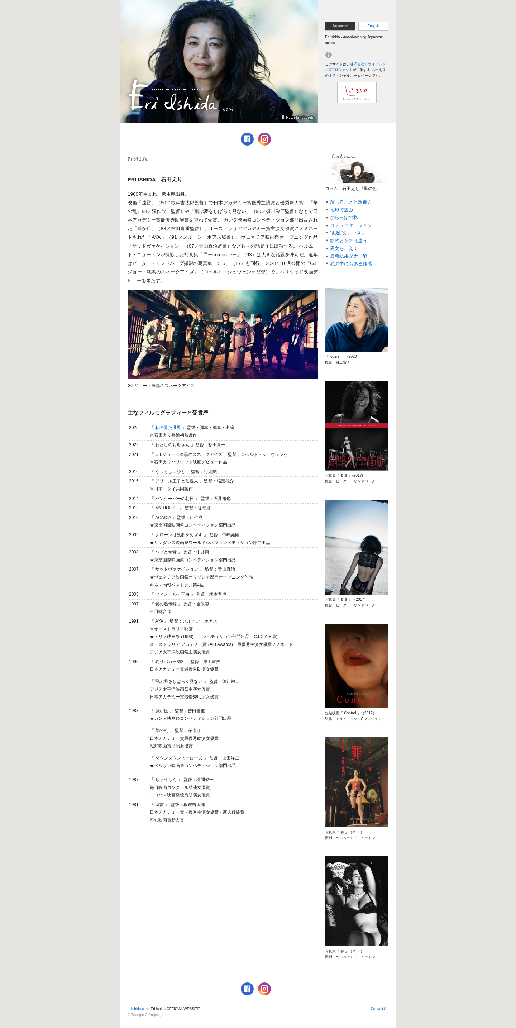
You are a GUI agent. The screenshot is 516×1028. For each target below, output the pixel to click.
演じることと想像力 (351, 202)
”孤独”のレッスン (348, 232)
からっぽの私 (344, 217)
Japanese (340, 26)
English (373, 26)
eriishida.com (138, 1009)
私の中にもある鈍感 (351, 263)
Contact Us (379, 1009)
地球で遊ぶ (341, 210)
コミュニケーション (351, 225)
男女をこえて (344, 248)
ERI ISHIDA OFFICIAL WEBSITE (219, 61)
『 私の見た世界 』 (168, 427)
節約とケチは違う (348, 240)
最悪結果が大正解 (348, 256)
